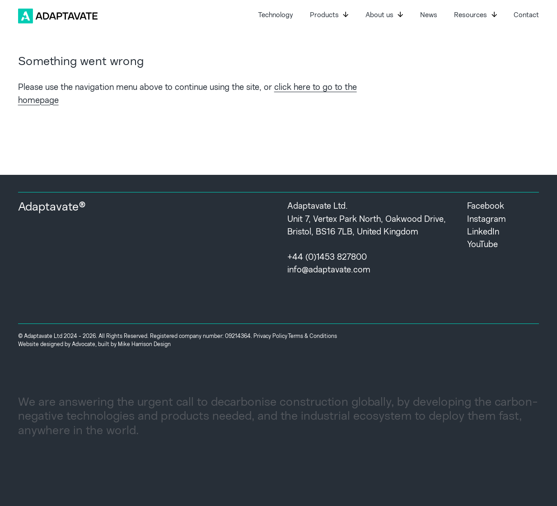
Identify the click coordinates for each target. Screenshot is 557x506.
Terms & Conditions (312, 336)
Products (329, 15)
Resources (475, 15)
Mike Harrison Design (144, 344)
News (428, 15)
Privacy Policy (270, 336)
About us (384, 15)
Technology (275, 15)
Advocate (83, 344)
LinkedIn (483, 232)
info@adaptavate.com (328, 270)
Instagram (486, 220)
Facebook (485, 206)
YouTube (482, 245)
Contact (526, 15)
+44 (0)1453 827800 (327, 257)
